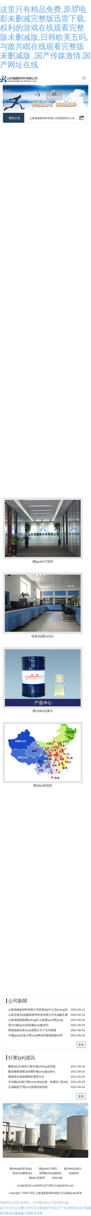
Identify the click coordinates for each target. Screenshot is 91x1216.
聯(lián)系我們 (42, 785)
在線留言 (74, 1173)
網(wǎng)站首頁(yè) (21, 1168)
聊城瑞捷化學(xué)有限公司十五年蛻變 (32, 1030)
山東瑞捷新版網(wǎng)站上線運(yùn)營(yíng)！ (35, 1020)
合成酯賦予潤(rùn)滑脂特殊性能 (27, 1087)
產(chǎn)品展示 (43, 711)
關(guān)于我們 (43, 561)
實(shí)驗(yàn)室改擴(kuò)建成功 (28, 1025)
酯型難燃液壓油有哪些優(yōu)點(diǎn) (31, 1071)
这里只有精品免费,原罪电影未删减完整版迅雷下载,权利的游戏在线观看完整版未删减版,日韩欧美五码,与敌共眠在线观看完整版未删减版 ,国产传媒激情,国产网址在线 (45, 37)
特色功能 (57, 1177)
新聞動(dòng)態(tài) (50, 1173)
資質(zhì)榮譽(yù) (22, 1173)
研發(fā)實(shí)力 (42, 636)
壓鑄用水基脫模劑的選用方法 (26, 1076)
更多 (81, 1044)
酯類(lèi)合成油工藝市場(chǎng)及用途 (31, 1066)
